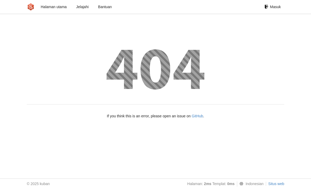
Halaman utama (54, 7)
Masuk (273, 7)
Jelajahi (82, 7)
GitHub (197, 116)
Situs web (276, 184)
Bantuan (105, 7)
